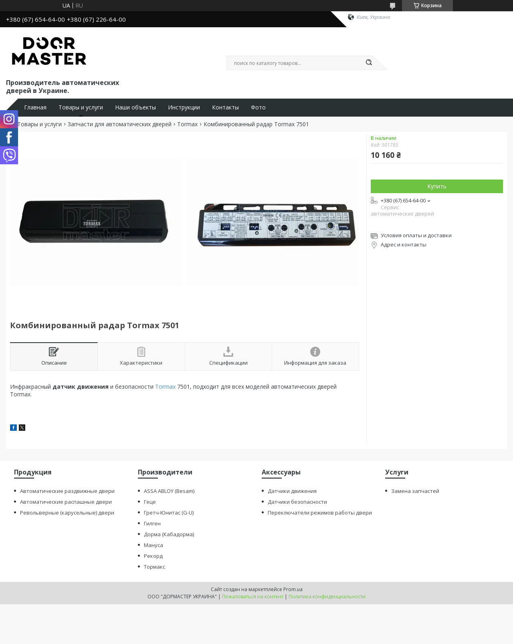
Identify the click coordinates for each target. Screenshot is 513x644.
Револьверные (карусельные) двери (67, 512)
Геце (150, 501)
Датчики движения (292, 491)
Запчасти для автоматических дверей (120, 124)
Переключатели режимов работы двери (320, 512)
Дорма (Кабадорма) (169, 534)
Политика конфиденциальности (327, 596)
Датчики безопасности (297, 501)
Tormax (187, 124)
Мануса (153, 545)
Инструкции (184, 107)
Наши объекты (135, 107)
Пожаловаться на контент (252, 596)
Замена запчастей (415, 491)
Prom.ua (293, 589)
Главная (35, 107)
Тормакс (154, 566)
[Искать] (369, 63)
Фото (258, 107)
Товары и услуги (81, 107)
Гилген (152, 523)
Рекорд (153, 555)
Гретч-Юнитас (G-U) (169, 512)
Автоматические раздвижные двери (67, 491)
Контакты (225, 107)
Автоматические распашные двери (66, 501)
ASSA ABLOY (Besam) (169, 491)
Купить (436, 186)
